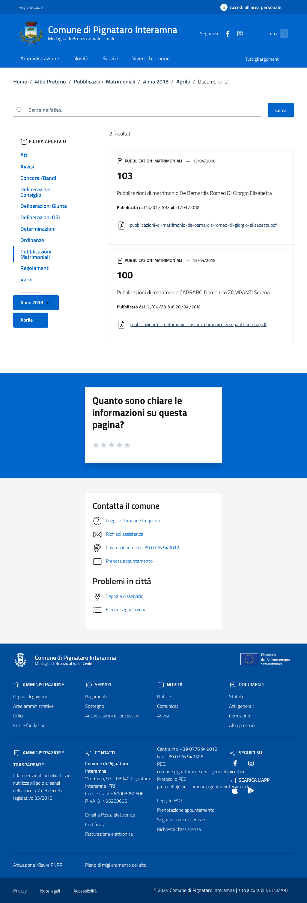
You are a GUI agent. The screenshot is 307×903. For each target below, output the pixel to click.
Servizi (98, 684)
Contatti (100, 752)
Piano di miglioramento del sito (115, 864)
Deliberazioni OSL (40, 217)
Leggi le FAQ (169, 800)
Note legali (50, 890)
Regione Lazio (31, 7)
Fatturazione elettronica (109, 834)
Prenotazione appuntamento (185, 810)
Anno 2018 (155, 81)
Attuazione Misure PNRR (38, 864)
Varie (26, 279)
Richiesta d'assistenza (179, 829)
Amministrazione (38, 684)
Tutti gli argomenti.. (263, 59)
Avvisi (27, 166)
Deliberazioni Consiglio (35, 192)
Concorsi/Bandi (38, 178)
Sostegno (94, 706)
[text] (216, 33)
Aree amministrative (33, 706)
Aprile (183, 81)
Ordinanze (32, 240)
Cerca (281, 110)
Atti (24, 155)
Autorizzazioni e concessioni (112, 715)
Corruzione (239, 715)
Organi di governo (30, 696)
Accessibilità (85, 890)
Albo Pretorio (50, 81)
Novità (170, 684)
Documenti (246, 684)
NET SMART (277, 890)
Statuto (236, 696)
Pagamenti (96, 696)
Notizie (164, 696)
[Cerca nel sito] (281, 33)
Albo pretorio (242, 725)
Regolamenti (34, 268)
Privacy (20, 890)
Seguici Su (245, 752)
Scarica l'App (249, 779)
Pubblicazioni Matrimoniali (104, 81)
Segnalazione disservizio (181, 819)
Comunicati (168, 706)
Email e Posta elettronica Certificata (110, 819)
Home (20, 81)
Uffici (18, 715)
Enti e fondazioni (29, 725)
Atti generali (241, 706)
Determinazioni (37, 229)
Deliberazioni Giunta (43, 206)
